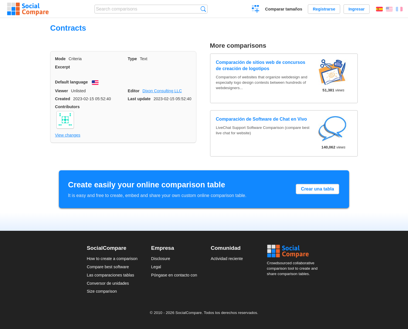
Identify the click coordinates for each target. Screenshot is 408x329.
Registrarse (324, 9)
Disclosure (160, 258)
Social (294, 251)
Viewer (61, 91)
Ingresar (356, 9)
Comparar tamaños (283, 9)
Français (399, 9)
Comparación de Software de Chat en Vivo (261, 119)
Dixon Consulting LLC (162, 91)
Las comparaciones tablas (110, 275)
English (389, 9)
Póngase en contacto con (174, 275)
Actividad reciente (227, 258)
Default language (71, 82)
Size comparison (102, 291)
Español (379, 9)
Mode (60, 58)
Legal (156, 267)
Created (62, 99)
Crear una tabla (317, 188)
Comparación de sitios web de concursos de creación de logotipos (260, 65)
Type (132, 58)
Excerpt (62, 67)
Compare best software (108, 267)
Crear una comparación (256, 10)
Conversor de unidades (108, 283)
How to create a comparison (112, 258)
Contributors (67, 106)
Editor (134, 91)
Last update (139, 99)
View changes (67, 135)
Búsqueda (203, 9)
